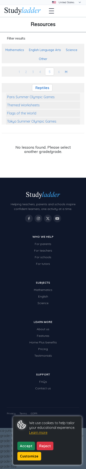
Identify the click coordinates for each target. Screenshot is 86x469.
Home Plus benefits (43, 342)
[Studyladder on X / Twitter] (48, 218)
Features (43, 336)
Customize (29, 456)
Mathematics (43, 290)
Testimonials (43, 356)
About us (43, 329)
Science (43, 303)
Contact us (43, 388)
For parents (43, 244)
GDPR (34, 413)
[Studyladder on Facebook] (29, 218)
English (43, 296)
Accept (26, 446)
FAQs (43, 382)
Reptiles (42, 88)
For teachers (43, 250)
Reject (45, 446)
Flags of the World (21, 113)
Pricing (43, 349)
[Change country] (69, 2)
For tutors (43, 264)
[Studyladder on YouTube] (57, 218)
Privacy (11, 413)
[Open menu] (51, 11)
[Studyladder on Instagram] (38, 218)
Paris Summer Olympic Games (31, 97)
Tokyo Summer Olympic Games (31, 121)
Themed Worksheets (23, 105)
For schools (43, 257)
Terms (23, 413)
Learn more (38, 432)
